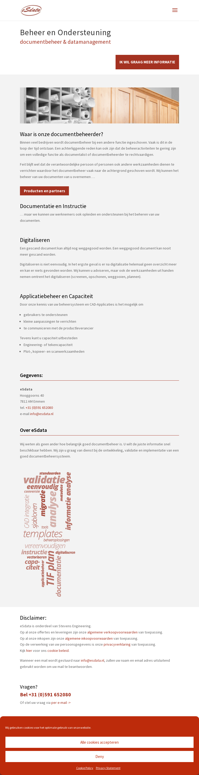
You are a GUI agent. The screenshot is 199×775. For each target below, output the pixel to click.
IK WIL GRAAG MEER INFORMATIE (147, 62)
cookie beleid (58, 650)
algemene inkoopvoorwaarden (89, 638)
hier (29, 650)
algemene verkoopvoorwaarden (112, 632)
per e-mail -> (61, 702)
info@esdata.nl (41, 413)
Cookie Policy (84, 768)
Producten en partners (44, 190)
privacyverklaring (117, 644)
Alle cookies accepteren (99, 742)
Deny (99, 756)
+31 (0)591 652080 (39, 407)
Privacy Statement (108, 768)
